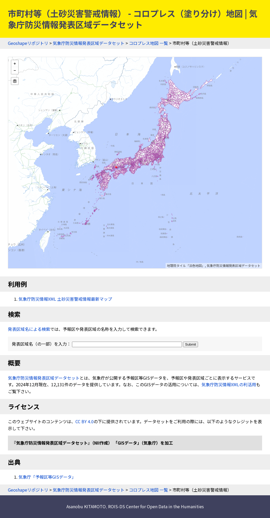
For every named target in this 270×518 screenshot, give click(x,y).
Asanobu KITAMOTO (86, 506)
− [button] (14, 70)
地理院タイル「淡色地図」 (186, 265)
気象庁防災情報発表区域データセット (88, 43)
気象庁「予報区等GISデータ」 (47, 477)
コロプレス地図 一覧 (148, 43)
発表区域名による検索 (29, 329)
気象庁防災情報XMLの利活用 (228, 384)
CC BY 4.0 (84, 421)
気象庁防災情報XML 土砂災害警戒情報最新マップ (65, 299)
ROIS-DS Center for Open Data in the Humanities (156, 506)
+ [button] (14, 63)
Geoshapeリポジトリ (28, 43)
